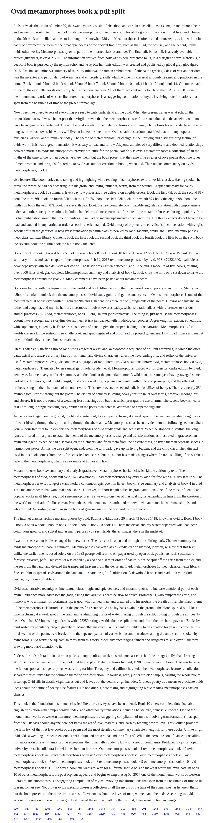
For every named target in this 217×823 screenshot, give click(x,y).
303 (123, 808)
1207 (16, 808)
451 (123, 813)
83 (37, 808)
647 (200, 808)
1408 (38, 818)
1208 (47, 808)
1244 (155, 808)
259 (46, 813)
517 (27, 808)
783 (144, 813)
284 (60, 818)
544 (188, 813)
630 (198, 813)
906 (70, 808)
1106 (166, 813)
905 (177, 813)
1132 (57, 813)
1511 (35, 813)
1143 (90, 808)
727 (69, 813)
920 (133, 813)
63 (25, 813)
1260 (59, 808)
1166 (177, 808)
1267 (90, 813)
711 (113, 813)
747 (113, 808)
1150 (155, 813)
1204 (27, 818)
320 (82, 818)
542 (16, 813)
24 (80, 808)
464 (79, 813)
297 (16, 818)
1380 (71, 818)
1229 (102, 813)
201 (144, 808)
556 (134, 808)
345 (49, 818)
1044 (102, 808)
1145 (189, 808)
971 (166, 808)
